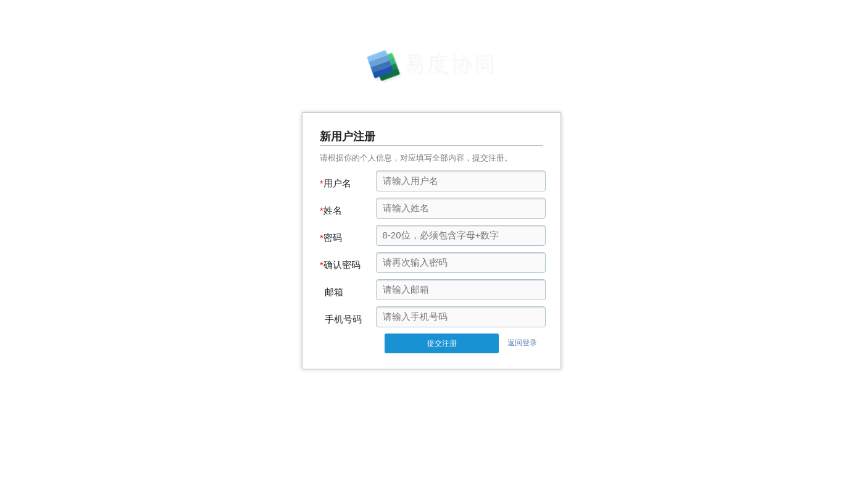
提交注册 (442, 343)
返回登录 (522, 342)
